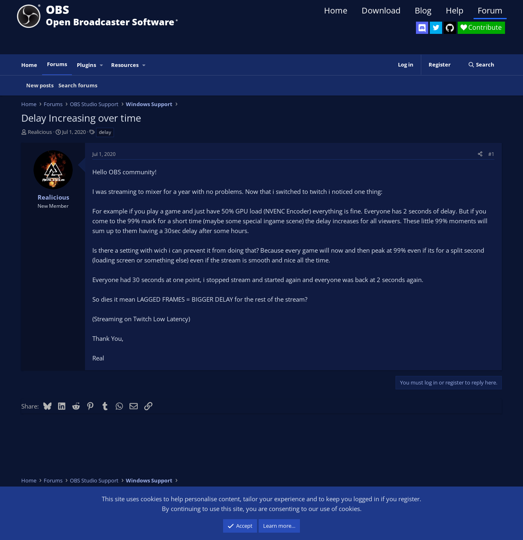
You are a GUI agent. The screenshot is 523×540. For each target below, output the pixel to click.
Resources (125, 65)
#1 (491, 154)
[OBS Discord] (422, 28)
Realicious (40, 132)
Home (335, 10)
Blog (423, 10)
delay (105, 132)
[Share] (480, 154)
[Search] (481, 65)
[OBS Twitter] (436, 28)
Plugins (86, 65)
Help (454, 10)
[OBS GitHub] (450, 28)
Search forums (77, 85)
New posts (40, 85)
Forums (57, 64)
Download (381, 10)
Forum (490, 10)
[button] (102, 65)
